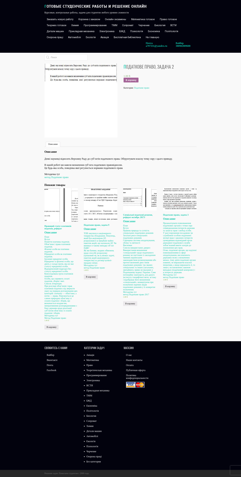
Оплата (130, 365)
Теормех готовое (56, 25)
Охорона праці (55, 37)
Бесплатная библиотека (127, 37)
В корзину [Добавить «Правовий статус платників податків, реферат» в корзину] (51, 327)
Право (89, 365)
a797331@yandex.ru (156, 46)
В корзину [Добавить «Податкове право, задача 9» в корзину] (91, 277)
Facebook (51, 370)
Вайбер (50, 355)
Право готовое (168, 19)
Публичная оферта (135, 370)
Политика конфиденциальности (137, 376)
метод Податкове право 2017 (136, 294)
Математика (92, 360)
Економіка (154, 31)
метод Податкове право (56, 177)
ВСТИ (173, 25)
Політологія (171, 31)
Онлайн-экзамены (115, 19)
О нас (129, 355)
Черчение (144, 25)
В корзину (131, 80)
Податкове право (141, 88)
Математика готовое (143, 19)
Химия (75, 25)
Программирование (95, 25)
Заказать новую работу (60, 19)
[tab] (53, 144)
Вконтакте (52, 360)
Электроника (106, 31)
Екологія (91, 37)
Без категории (93, 461)
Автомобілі (74, 37)
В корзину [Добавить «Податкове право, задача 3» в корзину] (170, 286)
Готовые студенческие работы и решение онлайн (95, 6)
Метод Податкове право (55, 318)
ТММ (114, 25)
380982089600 (183, 46)
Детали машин (55, 31)
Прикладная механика (81, 31)
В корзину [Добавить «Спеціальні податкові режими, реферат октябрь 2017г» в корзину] (130, 303)
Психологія (136, 31)
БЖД (122, 31)
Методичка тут (51, 315)
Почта (50, 365)
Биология (159, 25)
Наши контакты (134, 360)
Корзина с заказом (89, 19)
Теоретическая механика (99, 370)
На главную (152, 37)
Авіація (105, 37)
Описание (53, 144)
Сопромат (127, 25)
